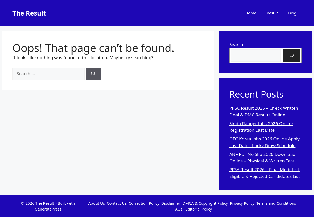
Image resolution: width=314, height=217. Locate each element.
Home (250, 13)
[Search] (93, 74)
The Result (29, 13)
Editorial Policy (198, 209)
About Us (96, 203)
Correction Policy (144, 203)
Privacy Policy (242, 203)
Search (236, 45)
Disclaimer (170, 203)
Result (272, 13)
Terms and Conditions (276, 203)
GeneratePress (48, 209)
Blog (292, 13)
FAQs (178, 209)
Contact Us (117, 203)
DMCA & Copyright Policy (205, 203)
